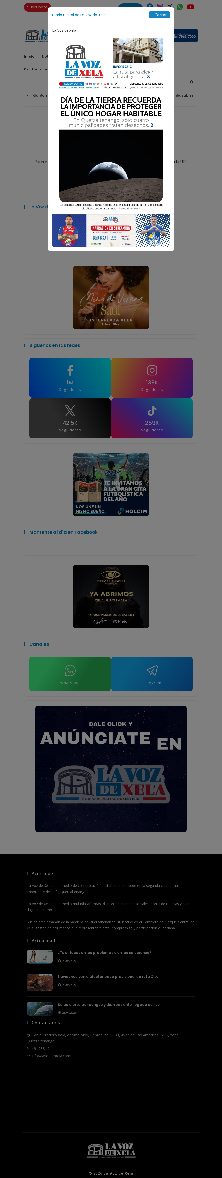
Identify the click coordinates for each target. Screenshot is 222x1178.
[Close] (159, 14)
